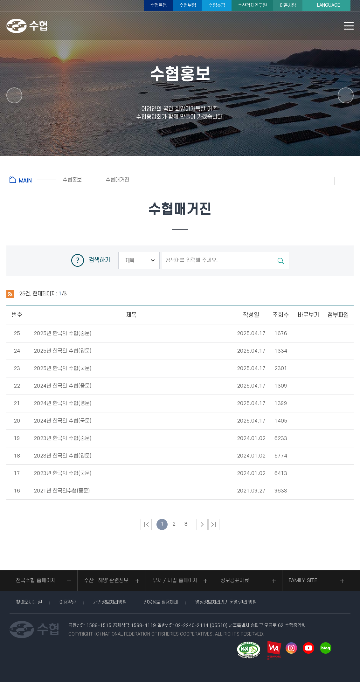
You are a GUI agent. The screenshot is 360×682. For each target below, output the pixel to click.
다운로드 (338, 334)
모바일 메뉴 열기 (349, 26)
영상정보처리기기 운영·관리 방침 (225, 602)
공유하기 (347, 180)
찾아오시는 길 (29, 602)
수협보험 (187, 5)
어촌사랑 (288, 5)
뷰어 (308, 334)
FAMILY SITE (303, 580)
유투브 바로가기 (308, 648)
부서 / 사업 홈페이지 (174, 580)
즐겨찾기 (322, 180)
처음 (146, 524)
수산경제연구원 (252, 5)
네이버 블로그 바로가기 (325, 648)
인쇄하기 (296, 180)
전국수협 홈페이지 (36, 580)
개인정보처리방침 (109, 602)
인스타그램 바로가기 (291, 648)
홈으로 (33, 179)
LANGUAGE (328, 5)
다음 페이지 (202, 524)
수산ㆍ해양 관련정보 (106, 580)
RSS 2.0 (10, 294)
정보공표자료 (234, 580)
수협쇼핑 (217, 5)
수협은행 (158, 5)
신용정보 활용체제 (161, 602)
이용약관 (67, 602)
